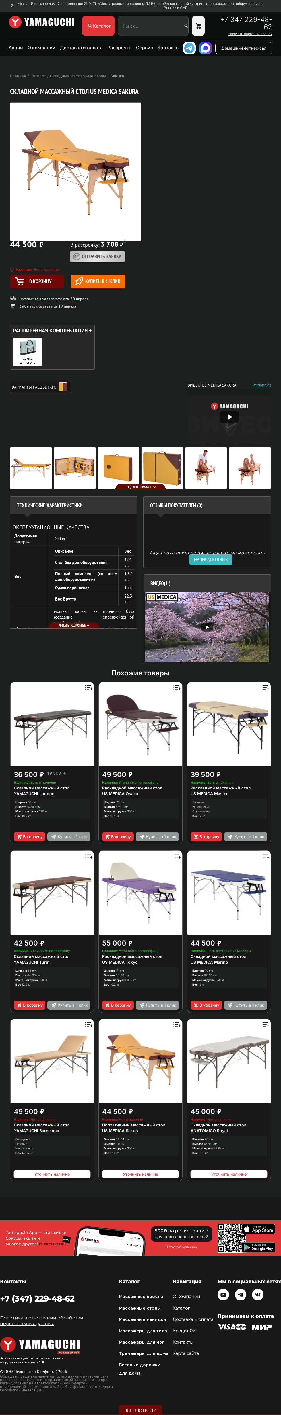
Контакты (168, 47)
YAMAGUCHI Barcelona (36, 1130)
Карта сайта (186, 1353)
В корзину (30, 837)
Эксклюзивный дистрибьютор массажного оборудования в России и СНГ (213, 6)
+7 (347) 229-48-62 (37, 1299)
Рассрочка (119, 47)
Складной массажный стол (41, 787)
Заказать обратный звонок (250, 34)
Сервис (144, 47)
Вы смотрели (140, 1410)
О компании (41, 47)
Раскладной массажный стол (132, 787)
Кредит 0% (184, 1330)
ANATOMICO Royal (209, 1130)
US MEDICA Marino (209, 962)
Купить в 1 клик (97, 281)
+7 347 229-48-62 (246, 23)
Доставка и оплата (81, 47)
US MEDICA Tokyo (120, 962)
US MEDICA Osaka (120, 793)
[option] (207, 627)
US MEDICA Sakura (120, 1130)
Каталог (181, 1308)
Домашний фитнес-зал (243, 48)
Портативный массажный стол (133, 1124)
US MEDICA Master (209, 793)
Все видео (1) (261, 385)
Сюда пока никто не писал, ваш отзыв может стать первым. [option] (207, 554)
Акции (16, 47)
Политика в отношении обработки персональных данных (41, 1320)
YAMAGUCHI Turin (32, 962)
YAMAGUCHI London (34, 793)
